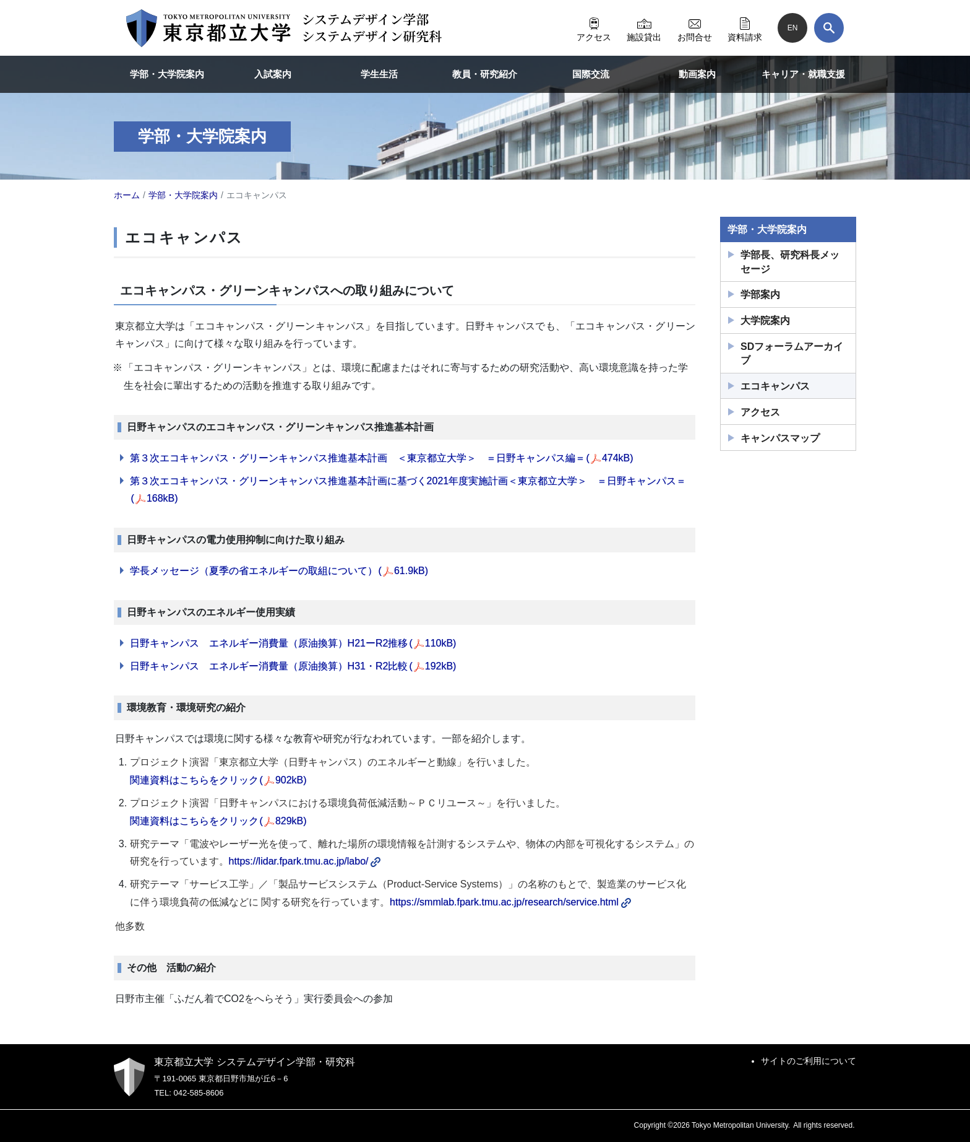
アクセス (594, 27)
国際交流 (590, 74)
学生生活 (379, 74)
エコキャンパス (775, 386)
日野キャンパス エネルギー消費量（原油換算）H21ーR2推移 (293, 643)
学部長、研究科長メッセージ (789, 262)
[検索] (829, 28)
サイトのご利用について (808, 1061)
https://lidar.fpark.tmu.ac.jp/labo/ (305, 861)
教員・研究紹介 (484, 74)
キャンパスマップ (780, 438)
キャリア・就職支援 (803, 74)
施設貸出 (644, 27)
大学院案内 (765, 320)
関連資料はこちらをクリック (218, 780)
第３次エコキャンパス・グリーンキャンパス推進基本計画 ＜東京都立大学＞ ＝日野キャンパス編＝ (381, 458)
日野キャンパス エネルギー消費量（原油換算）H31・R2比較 (293, 666)
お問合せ (694, 27)
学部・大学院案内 (167, 74)
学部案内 (760, 294)
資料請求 (745, 27)
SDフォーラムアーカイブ (791, 353)
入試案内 (272, 74)
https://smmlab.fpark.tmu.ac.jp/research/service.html (510, 902)
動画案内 (697, 74)
